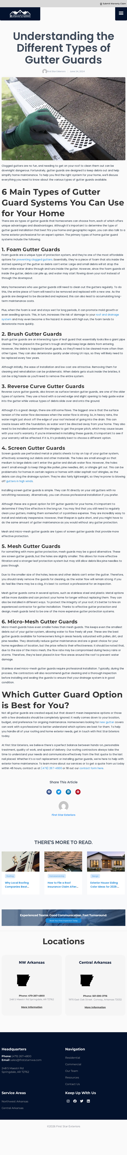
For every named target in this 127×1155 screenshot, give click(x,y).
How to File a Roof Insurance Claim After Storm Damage (62, 886)
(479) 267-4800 (51, 768)
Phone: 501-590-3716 (95, 995)
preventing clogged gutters (34, 259)
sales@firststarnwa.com (26, 1060)
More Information (31, 1007)
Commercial (73, 1064)
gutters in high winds (19, 481)
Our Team (71, 1070)
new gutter (107, 722)
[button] (121, 13)
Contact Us (72, 1084)
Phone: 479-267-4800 (32, 995)
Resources (72, 1077)
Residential (72, 1057)
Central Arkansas (12, 1108)
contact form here (92, 768)
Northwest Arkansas (15, 1101)
